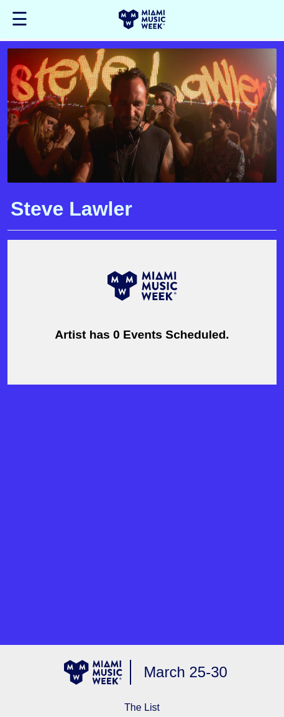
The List (142, 707)
